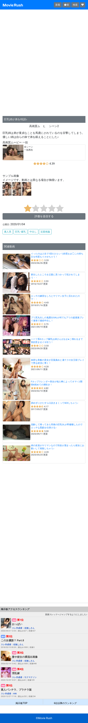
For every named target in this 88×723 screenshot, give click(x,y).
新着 (57, 4)
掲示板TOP (21, 703)
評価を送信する (44, 216)
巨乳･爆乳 (20, 231)
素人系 (7, 231)
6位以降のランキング (65, 703)
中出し (33, 231)
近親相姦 (45, 231)
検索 (75, 4)
